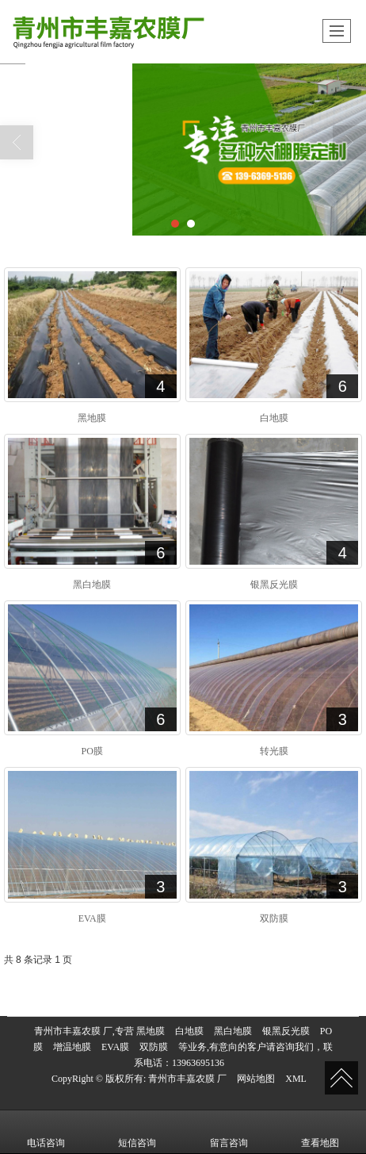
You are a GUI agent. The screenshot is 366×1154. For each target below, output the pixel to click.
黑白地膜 (233, 1031)
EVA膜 (115, 1046)
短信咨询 (137, 1131)
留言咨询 (229, 1131)
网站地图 (256, 1078)
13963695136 (198, 1062)
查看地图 (320, 1131)
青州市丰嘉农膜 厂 (187, 1078)
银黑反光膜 (286, 1031)
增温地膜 (72, 1046)
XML (296, 1078)
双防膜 (153, 1046)
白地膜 (189, 1031)
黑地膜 (150, 1031)
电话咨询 (46, 1131)
